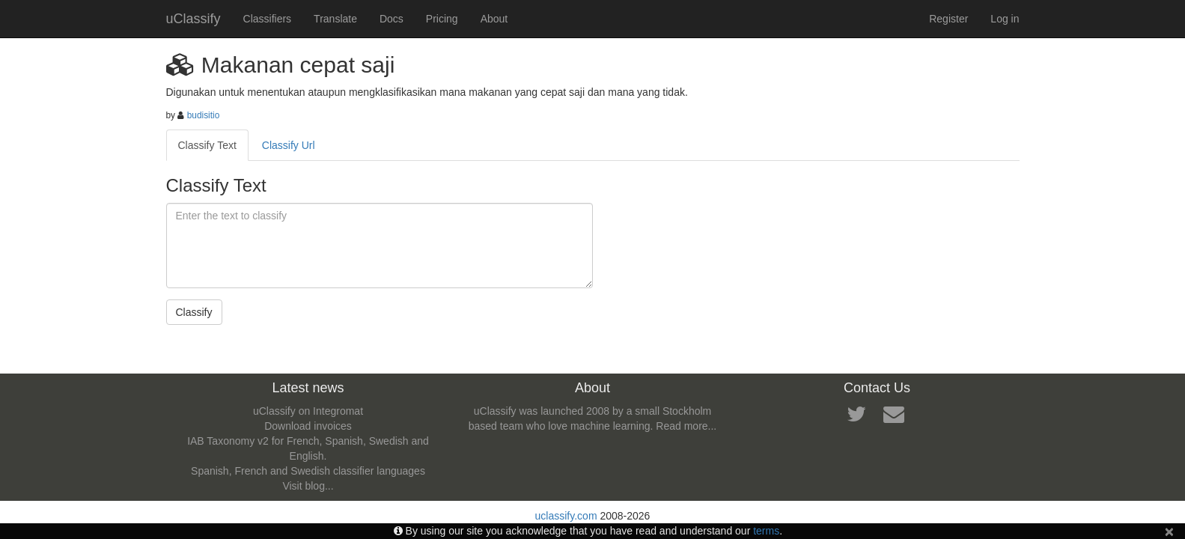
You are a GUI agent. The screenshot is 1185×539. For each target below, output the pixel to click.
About (494, 19)
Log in (1004, 19)
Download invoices (308, 426)
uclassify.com (566, 516)
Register (948, 19)
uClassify (193, 18)
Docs (391, 19)
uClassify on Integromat (308, 411)
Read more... (686, 426)
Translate (335, 19)
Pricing (442, 19)
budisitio (203, 115)
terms (766, 531)
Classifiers (267, 19)
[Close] (1169, 531)
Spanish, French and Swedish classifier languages (308, 471)
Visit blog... (307, 486)
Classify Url (288, 145)
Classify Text (207, 145)
